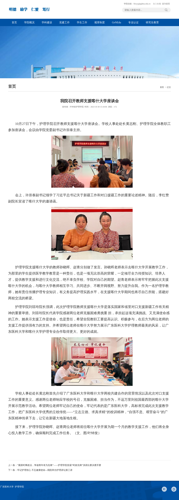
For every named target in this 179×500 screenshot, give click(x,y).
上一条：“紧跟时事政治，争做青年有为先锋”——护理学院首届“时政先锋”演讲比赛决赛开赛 (54, 465)
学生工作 (82, 22)
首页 (14, 22)
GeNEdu (116, 22)
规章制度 (99, 22)
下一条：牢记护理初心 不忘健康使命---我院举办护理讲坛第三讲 (40, 470)
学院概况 (29, 22)
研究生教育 (152, 22)
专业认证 (133, 22)
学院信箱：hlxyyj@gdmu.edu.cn (137, 4)
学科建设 (47, 22)
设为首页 (166, 4)
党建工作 (64, 22)
